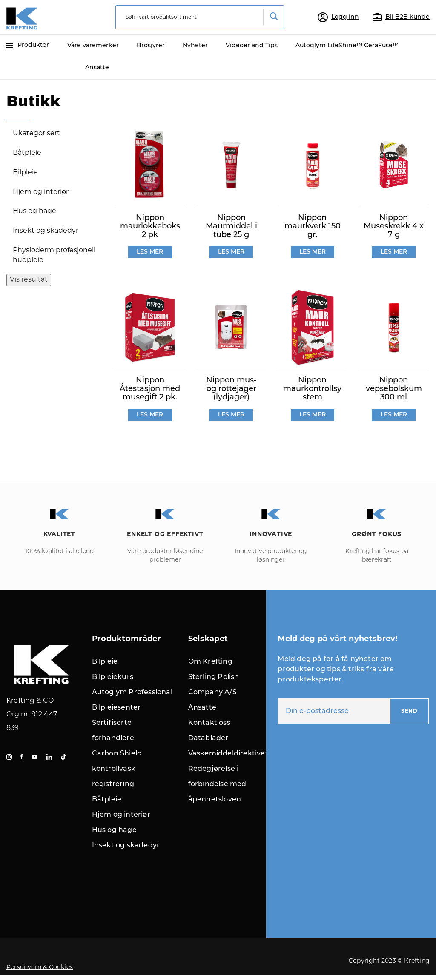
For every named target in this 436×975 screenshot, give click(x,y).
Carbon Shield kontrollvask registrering (117, 769)
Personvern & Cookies (39, 967)
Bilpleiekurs (112, 677)
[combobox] (199, 17)
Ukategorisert (36, 133)
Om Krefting (210, 662)
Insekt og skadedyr (45, 231)
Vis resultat (29, 280)
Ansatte (97, 68)
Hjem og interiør (41, 192)
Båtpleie (27, 153)
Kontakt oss (209, 723)
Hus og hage (34, 211)
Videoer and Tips (252, 46)
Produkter (27, 45)
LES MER (150, 252)
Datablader (208, 738)
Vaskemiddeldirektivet (228, 753)
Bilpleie (25, 172)
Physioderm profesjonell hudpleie (54, 255)
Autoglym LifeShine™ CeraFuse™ (347, 46)
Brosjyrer (151, 46)
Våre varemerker (93, 46)
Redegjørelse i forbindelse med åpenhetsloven (217, 784)
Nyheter (195, 46)
